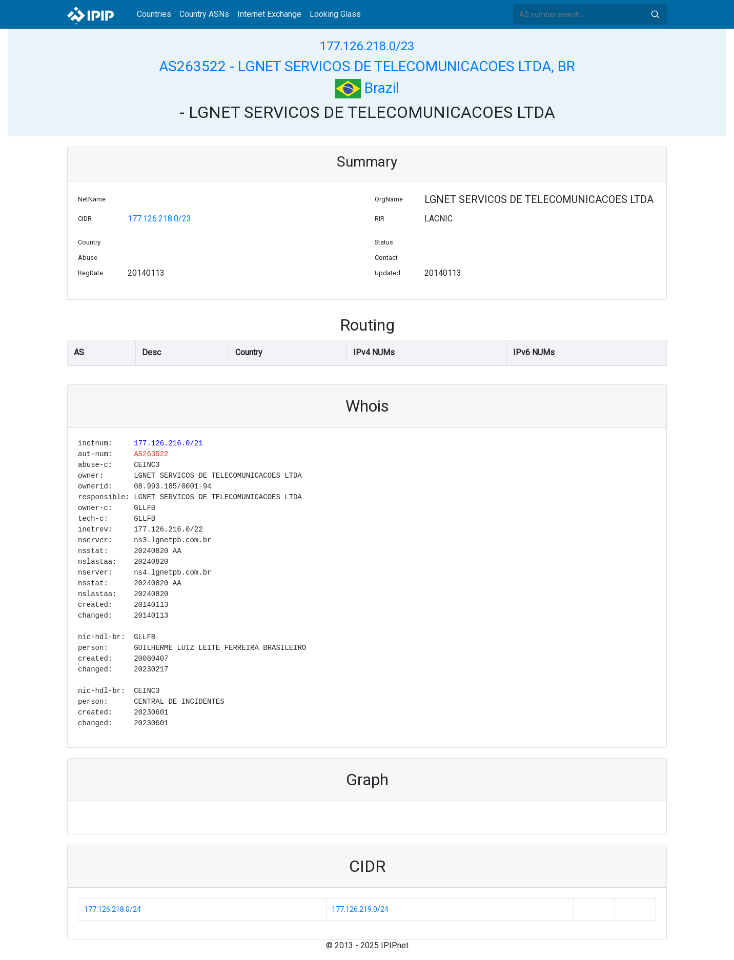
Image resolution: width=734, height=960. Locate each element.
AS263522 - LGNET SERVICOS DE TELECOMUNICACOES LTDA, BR (367, 66)
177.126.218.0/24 (112, 909)
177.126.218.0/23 (367, 46)
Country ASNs (204, 14)
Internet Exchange (269, 14)
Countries (154, 14)
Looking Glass (335, 14)
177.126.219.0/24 (360, 909)
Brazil (367, 87)
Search (655, 14)
